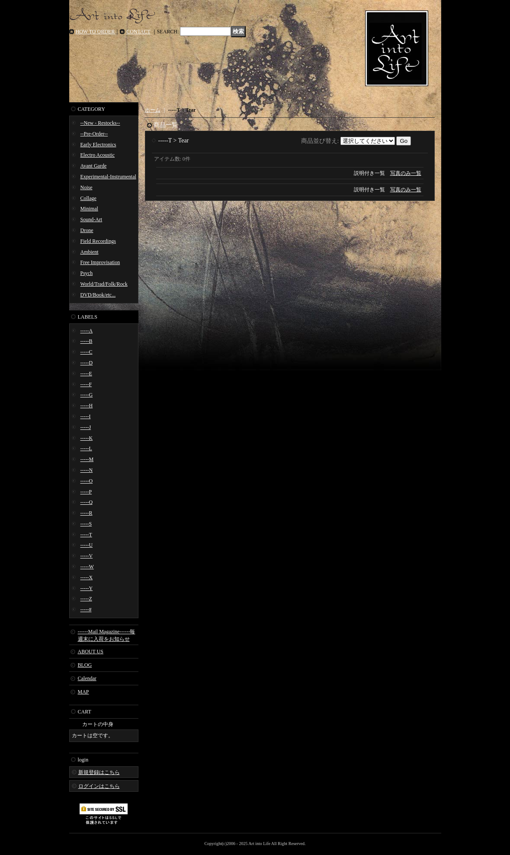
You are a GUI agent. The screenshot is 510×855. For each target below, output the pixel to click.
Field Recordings (98, 241)
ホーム (152, 110)
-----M (87, 459)
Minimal (89, 209)
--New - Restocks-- (100, 123)
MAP (83, 692)
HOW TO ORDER (95, 32)
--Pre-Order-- (94, 134)
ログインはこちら (99, 786)
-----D (86, 363)
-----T (86, 535)
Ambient (89, 252)
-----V (86, 556)
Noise (86, 187)
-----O (86, 481)
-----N (86, 470)
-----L (86, 448)
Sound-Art (91, 219)
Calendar (87, 678)
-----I (85, 416)
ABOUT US (90, 652)
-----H (86, 406)
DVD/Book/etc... (98, 295)
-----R (86, 513)
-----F (86, 384)
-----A (86, 331)
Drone (86, 230)
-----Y (86, 588)
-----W (87, 567)
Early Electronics (98, 145)
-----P (86, 492)
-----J (85, 427)
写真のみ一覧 (405, 173)
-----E (86, 374)
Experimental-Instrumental (108, 177)
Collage (88, 198)
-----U (86, 545)
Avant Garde (93, 166)
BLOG (85, 665)
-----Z (86, 599)
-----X (86, 577)
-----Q (86, 502)
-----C (86, 352)
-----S (86, 524)
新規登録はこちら (99, 772)
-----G (86, 395)
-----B (86, 341)
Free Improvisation (100, 262)
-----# (86, 610)
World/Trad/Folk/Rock (104, 284)
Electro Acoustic (97, 155)
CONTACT (138, 32)
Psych (86, 273)
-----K (86, 438)
